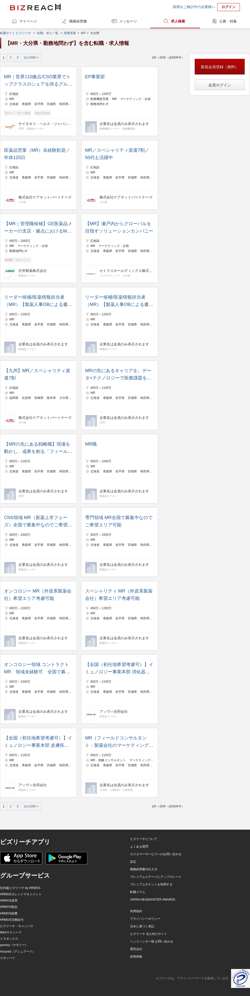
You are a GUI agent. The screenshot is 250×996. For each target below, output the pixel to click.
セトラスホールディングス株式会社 (126, 271)
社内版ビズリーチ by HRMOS (20, 888)
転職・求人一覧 (47, 33)
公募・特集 (228, 21)
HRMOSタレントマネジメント (21, 894)
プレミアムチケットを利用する (151, 884)
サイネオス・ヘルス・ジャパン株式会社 (44, 124)
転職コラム (137, 892)
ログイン (228, 7)
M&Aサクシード (11, 932)
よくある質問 (139, 846)
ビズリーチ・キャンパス (16, 926)
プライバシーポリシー (145, 919)
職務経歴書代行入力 (143, 869)
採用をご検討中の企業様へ (194, 7)
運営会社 (136, 949)
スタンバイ (7, 958)
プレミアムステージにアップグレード (156, 877)
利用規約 (136, 911)
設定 (133, 861)
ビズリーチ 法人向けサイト (148, 934)
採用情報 (136, 956)
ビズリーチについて (143, 839)
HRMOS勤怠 (8, 907)
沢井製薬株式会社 (32, 271)
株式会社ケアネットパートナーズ (44, 197)
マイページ (28, 21)
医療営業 (70, 33)
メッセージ (128, 21)
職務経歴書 (78, 21)
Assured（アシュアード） (17, 951)
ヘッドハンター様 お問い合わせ (151, 941)
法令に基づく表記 (142, 926)
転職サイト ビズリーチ (15, 33)
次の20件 (30, 57)
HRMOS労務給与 (11, 920)
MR (83, 33)
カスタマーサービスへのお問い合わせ (156, 854)
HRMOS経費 (8, 913)
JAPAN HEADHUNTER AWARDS (152, 899)
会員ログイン (219, 85)
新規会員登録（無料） (220, 67)
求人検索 (178, 21)
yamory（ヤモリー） (14, 945)
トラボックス (9, 938)
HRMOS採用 (8, 900)
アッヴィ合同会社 (113, 711)
